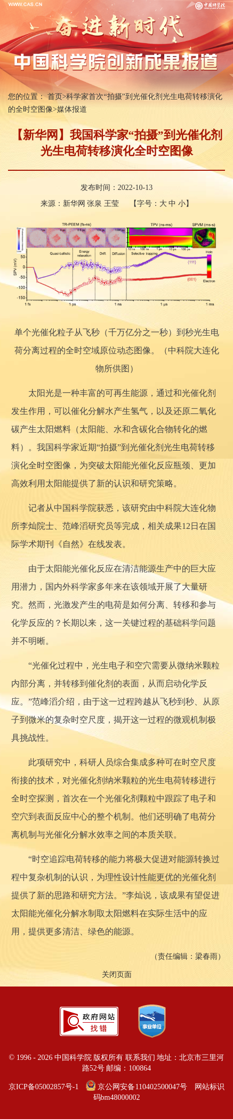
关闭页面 (117, 975)
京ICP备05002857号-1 (43, 1087)
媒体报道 (72, 109)
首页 (54, 97)
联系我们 (140, 1058)
